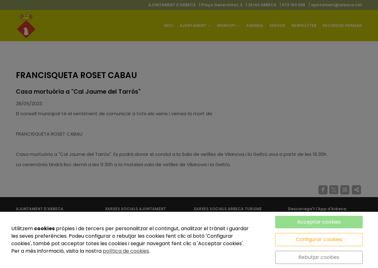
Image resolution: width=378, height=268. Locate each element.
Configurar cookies (319, 239)
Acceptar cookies (319, 222)
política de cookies (126, 251)
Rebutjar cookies (318, 257)
